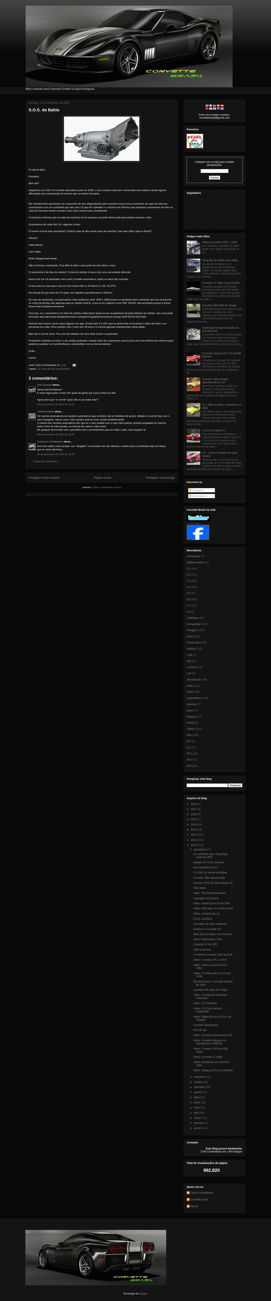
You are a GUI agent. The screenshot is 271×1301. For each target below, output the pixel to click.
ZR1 (189, 765)
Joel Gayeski (44, 384)
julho (197, 1097)
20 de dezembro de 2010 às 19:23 (55, 434)
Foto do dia (199, 1030)
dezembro (200, 849)
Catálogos (193, 617)
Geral (190, 636)
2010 (194, 845)
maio (197, 1107)
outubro (198, 1081)
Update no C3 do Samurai (208, 862)
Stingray (191, 716)
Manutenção (48, 368)
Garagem (192, 630)
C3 (188, 580)
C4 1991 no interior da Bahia (210, 872)
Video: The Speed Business (209, 892)
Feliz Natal (199, 887)
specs (190, 710)
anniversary (193, 556)
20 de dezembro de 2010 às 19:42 (55, 454)
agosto (198, 1092)
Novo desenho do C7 (205, 867)
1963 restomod (202, 949)
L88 (189, 660)
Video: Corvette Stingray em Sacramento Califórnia (209, 1042)
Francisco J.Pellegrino (50, 441)
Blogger (143, 1293)
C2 (188, 574)
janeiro (198, 1128)
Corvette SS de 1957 (205, 944)
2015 (194, 819)
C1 (188, 568)
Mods (190, 685)
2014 (194, 824)
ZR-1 (190, 753)
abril (196, 1112)
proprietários (63, 368)
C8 (188, 611)
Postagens (196, 490)
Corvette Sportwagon (205, 1024)
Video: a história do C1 (206, 913)
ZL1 (189, 747)
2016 (194, 814)
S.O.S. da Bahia (44, 110)
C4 (38, 368)
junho (197, 1102)
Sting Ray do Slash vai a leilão (220, 260)
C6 (188, 599)
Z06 (189, 735)
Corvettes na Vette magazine (210, 923)
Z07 (189, 741)
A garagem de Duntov (206, 898)
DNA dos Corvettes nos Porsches (212, 934)
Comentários (198, 496)
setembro (200, 1087)
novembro (200, 1076)
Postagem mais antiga (160, 477)
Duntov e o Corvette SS (207, 929)
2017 (194, 809)
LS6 (189, 673)
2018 (194, 804)
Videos (191, 728)
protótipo (192, 704)
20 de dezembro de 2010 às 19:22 (55, 404)
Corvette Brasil (193, 523)
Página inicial (102, 477)
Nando (194, 1206)
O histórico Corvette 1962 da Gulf (212, 954)
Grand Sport (194, 642)
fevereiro (199, 1122)
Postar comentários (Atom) (106, 487)
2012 (194, 834)
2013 (194, 829)
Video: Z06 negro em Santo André (213, 908)
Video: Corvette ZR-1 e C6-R (210, 959)
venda (190, 722)
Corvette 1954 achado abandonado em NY (215, 381)
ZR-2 (190, 759)
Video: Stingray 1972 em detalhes (213, 1070)
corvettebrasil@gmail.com (214, 117)
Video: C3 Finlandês (205, 1003)
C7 (188, 605)
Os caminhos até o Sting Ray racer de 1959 (210, 856)
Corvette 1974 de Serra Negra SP (213, 882)
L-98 (189, 654)
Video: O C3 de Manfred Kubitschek (207, 1010)
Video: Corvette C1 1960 (207, 1056)
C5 (188, 593)
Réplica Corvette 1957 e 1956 (219, 242)
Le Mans (192, 667)
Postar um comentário (45, 461)
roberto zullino (45, 411)
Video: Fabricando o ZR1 (207, 939)
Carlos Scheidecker (201, 1192)
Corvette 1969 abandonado (209, 877)
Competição (194, 624)
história (191, 648)
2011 (194, 839)
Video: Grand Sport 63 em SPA (211, 903)
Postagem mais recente (44, 477)
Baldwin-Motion (196, 562)
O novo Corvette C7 (214, 430)
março (198, 1117)
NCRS (190, 691)
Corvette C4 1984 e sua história (220, 282)
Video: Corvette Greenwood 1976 (212, 1035)
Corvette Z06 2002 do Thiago (219, 305)
